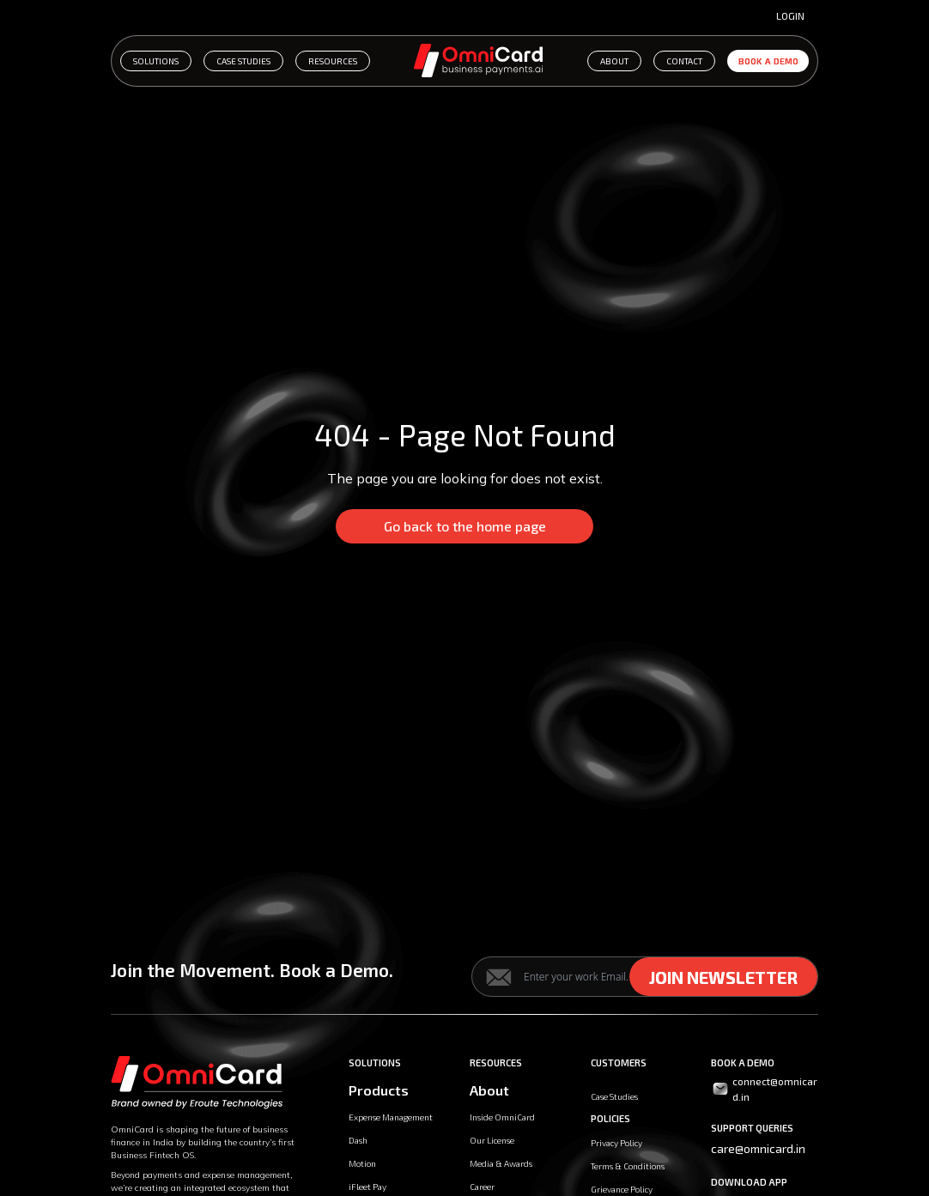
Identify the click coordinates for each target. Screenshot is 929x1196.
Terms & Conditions (628, 1166)
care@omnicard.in (758, 1148)
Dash (358, 1140)
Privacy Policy (616, 1143)
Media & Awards (501, 1163)
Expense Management (391, 1117)
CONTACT (684, 61)
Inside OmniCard (502, 1117)
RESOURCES (332, 61)
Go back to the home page (465, 526)
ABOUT (614, 61)
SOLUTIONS (156, 61)
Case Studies (614, 1096)
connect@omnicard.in (764, 1088)
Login (790, 15)
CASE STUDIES (243, 61)
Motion (362, 1163)
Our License (492, 1140)
